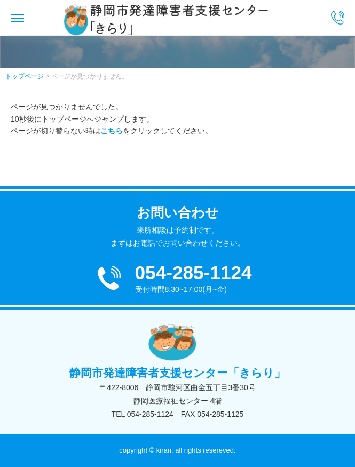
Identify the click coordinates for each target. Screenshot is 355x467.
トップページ (24, 76)
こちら (111, 130)
